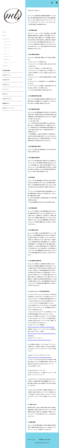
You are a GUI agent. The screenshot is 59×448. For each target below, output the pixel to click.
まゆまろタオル (7, 45)
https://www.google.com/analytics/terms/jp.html (41, 327)
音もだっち (6, 53)
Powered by (42, 445)
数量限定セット (7, 59)
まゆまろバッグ (7, 47)
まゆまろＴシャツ (8, 42)
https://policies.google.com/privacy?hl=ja (39, 340)
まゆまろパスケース (8, 56)
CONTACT (5, 66)
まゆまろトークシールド (9, 62)
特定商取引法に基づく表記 (44, 439)
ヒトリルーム (7, 50)
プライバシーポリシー (31, 439)
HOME (4, 32)
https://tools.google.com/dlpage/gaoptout (39, 357)
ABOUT (4, 35)
